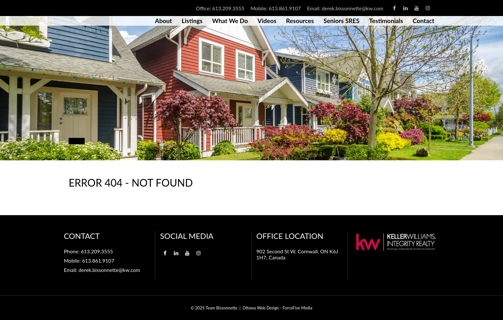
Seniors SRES (341, 20)
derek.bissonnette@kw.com (352, 8)
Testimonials (386, 20)
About (163, 20)
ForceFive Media (297, 307)
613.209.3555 (228, 8)
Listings (192, 20)
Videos (267, 20)
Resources (300, 20)
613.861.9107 (285, 8)
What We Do (230, 20)
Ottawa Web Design (261, 307)
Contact (423, 20)
